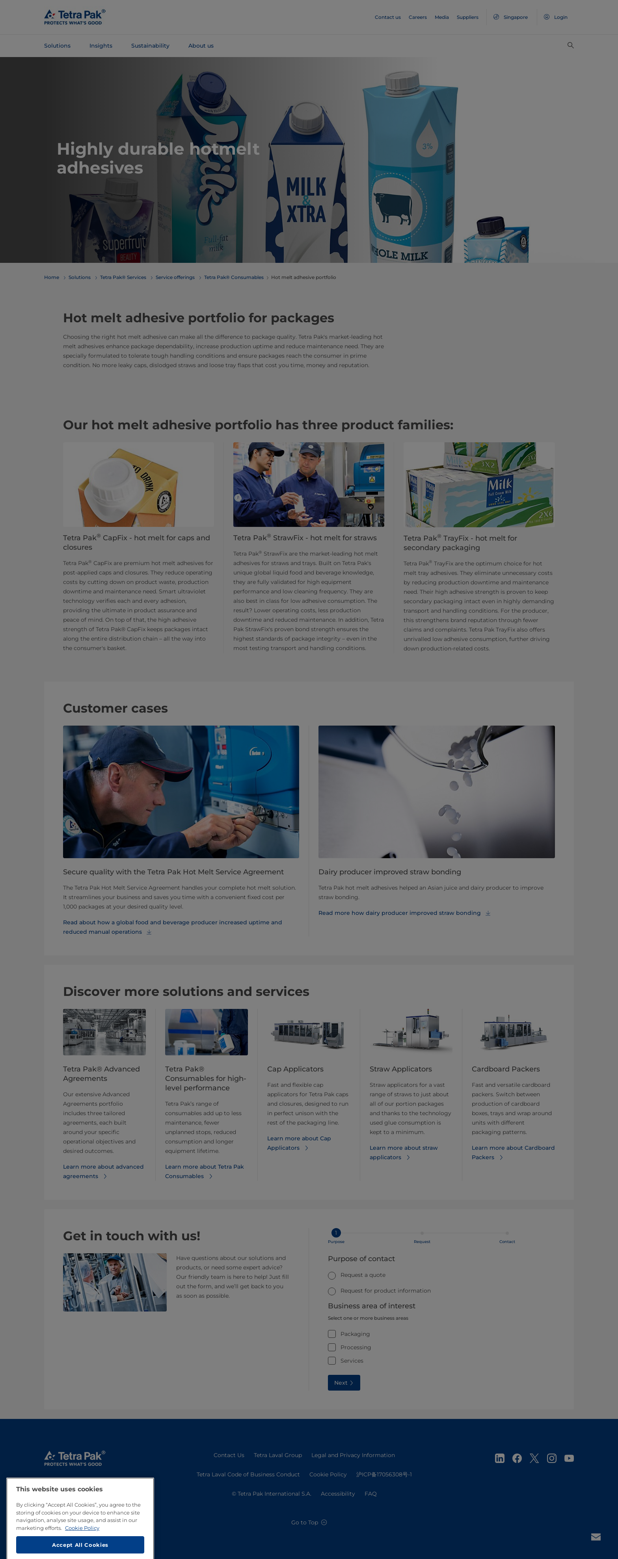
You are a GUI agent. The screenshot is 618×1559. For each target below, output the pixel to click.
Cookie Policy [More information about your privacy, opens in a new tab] (82, 1554)
